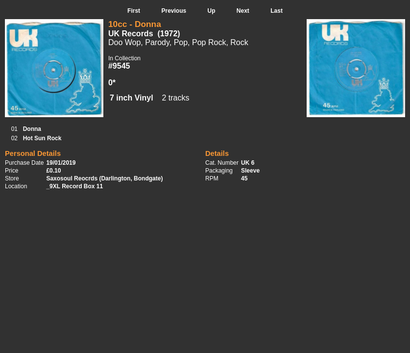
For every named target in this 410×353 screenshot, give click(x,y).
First (133, 10)
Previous (173, 10)
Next (243, 10)
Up (212, 10)
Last (276, 10)
